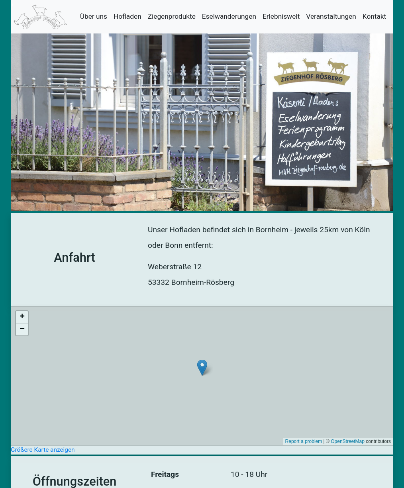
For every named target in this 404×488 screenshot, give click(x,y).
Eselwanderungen (229, 16)
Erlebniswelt (281, 16)
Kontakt (374, 16)
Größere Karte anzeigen (43, 449)
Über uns (93, 16)
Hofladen (127, 16)
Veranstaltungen (331, 16)
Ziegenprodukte (172, 16)
